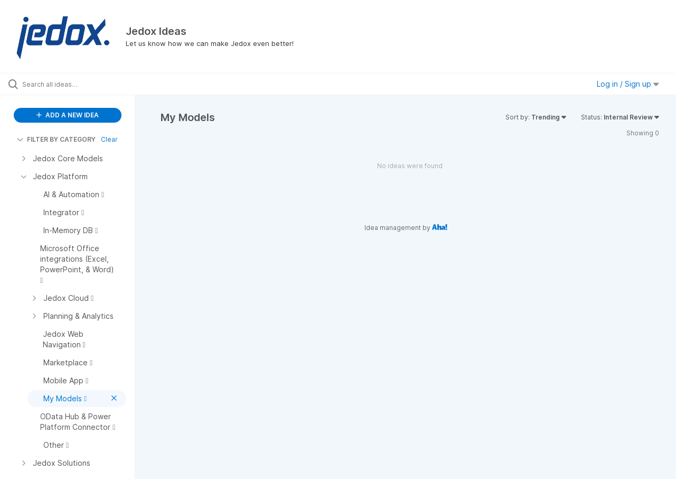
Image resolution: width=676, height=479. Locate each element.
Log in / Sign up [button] (628, 83)
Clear (109, 139)
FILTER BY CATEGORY (56, 139)
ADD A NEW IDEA (67, 115)
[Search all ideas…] (81, 84)
